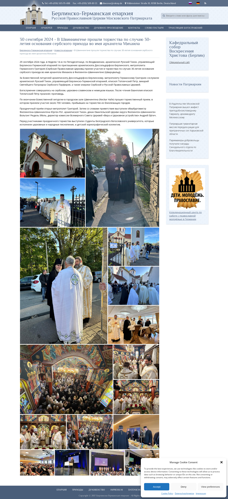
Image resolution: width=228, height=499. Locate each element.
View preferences (210, 486)
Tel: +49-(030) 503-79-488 (56, 3)
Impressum (201, 493)
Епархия (31, 28)
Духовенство (81, 28)
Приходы (62, 28)
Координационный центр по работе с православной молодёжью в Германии (187, 214)
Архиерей (46, 28)
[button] (221, 462)
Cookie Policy (167, 493)
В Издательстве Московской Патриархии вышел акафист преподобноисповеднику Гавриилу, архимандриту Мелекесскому (184, 110)
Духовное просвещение (108, 28)
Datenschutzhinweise (184, 493)
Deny (183, 486)
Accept (157, 486)
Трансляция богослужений (185, 28)
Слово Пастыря (154, 28)
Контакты (134, 28)
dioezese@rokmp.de (111, 3)
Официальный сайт (179, 62)
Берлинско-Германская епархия (102, 15)
